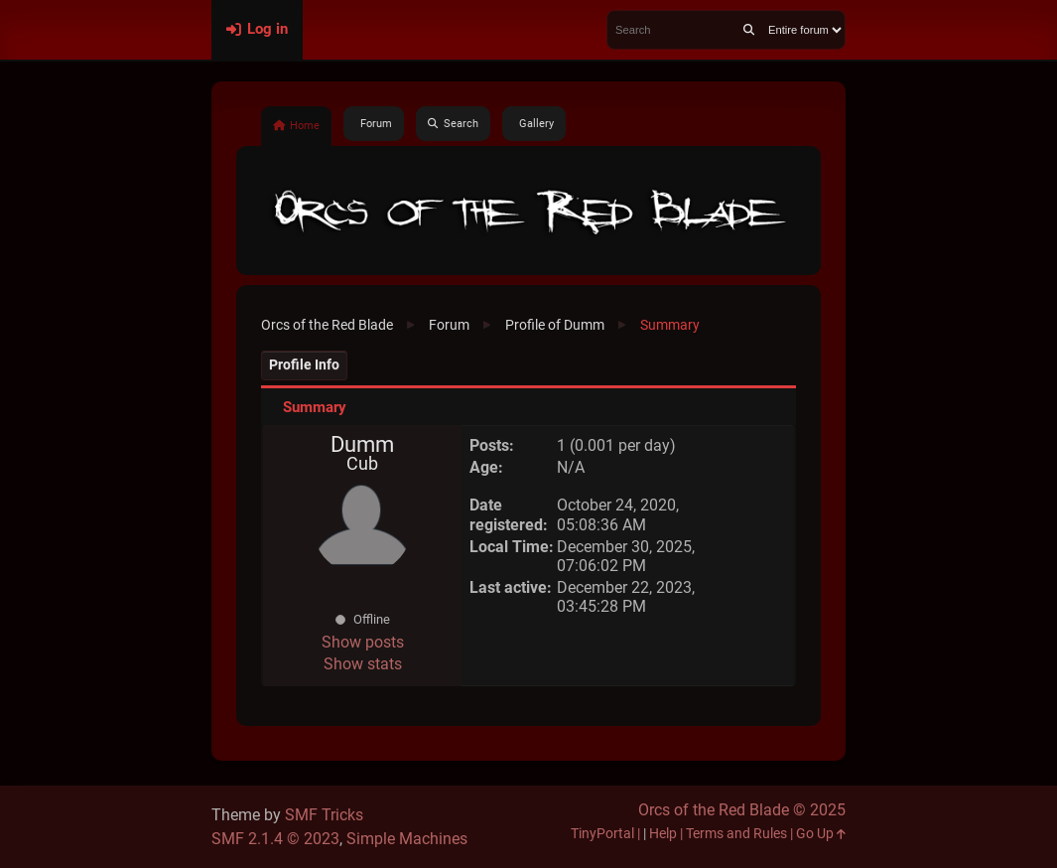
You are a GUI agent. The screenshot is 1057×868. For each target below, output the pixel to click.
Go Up (821, 833)
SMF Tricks (324, 814)
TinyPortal (602, 833)
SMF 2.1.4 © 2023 (275, 838)
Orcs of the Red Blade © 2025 (742, 809)
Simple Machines (406, 838)
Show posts (363, 642)
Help (663, 833)
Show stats (363, 663)
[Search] (748, 30)
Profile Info (304, 365)
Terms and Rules (736, 833)
